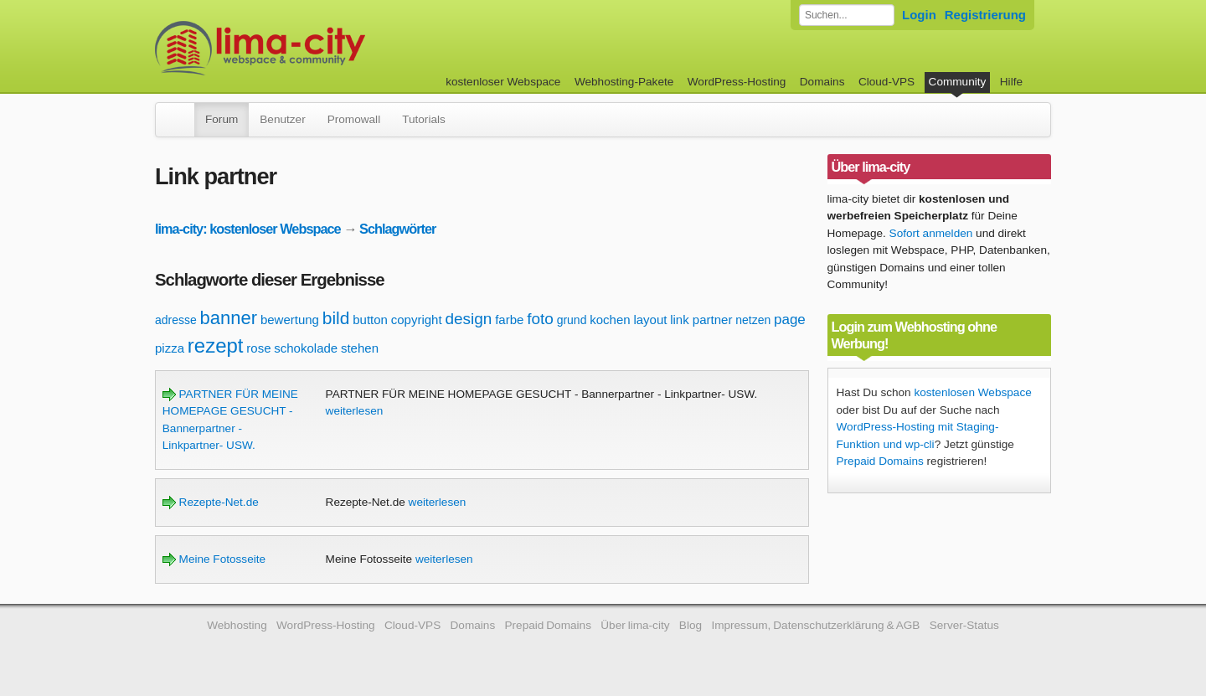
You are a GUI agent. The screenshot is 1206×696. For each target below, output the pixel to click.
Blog (690, 625)
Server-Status (964, 625)
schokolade (306, 348)
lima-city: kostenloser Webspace (248, 228)
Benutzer (282, 119)
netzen (752, 320)
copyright (416, 319)
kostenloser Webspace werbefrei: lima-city (322, 48)
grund (572, 320)
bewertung (289, 319)
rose (258, 348)
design (468, 318)
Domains (822, 81)
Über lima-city (634, 625)
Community (958, 81)
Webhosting (237, 625)
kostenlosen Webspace (972, 392)
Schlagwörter (397, 228)
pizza (169, 348)
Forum (221, 119)
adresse (176, 320)
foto (540, 318)
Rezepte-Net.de (210, 502)
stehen (360, 348)
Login (919, 15)
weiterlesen (355, 411)
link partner (701, 319)
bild (336, 317)
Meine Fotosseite (213, 559)
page (790, 319)
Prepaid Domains (880, 461)
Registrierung (985, 15)
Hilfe (1011, 81)
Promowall (353, 119)
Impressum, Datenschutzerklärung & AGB (815, 625)
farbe (509, 319)
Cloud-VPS (886, 81)
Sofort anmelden (931, 233)
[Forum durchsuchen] (846, 15)
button (370, 319)
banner (229, 317)
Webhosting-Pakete (624, 81)
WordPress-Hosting (737, 81)
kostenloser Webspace (503, 81)
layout (650, 319)
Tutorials (424, 119)
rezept (216, 345)
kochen (610, 319)
